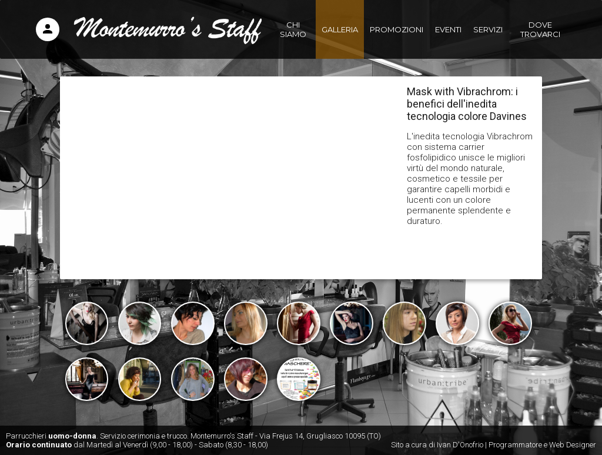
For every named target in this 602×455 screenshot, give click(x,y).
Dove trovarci (540, 29)
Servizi (488, 29)
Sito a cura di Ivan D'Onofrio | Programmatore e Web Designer (493, 444)
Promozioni (396, 29)
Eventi (448, 29)
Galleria (340, 29)
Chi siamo (293, 29)
